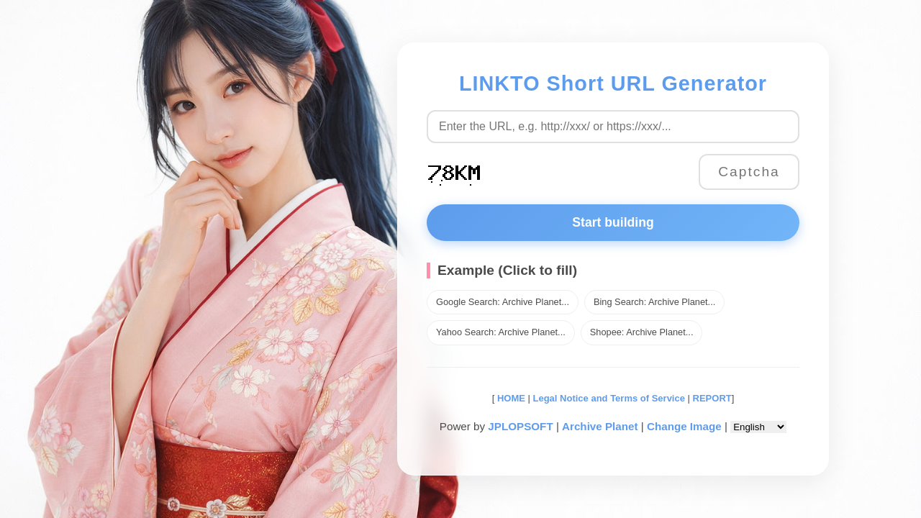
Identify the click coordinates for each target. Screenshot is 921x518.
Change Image (684, 426)
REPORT (712, 398)
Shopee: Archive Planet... (642, 332)
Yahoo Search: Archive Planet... (501, 332)
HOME (509, 398)
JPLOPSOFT (520, 426)
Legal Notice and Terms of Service (609, 398)
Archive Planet (600, 426)
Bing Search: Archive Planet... (654, 301)
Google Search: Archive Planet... (502, 301)
